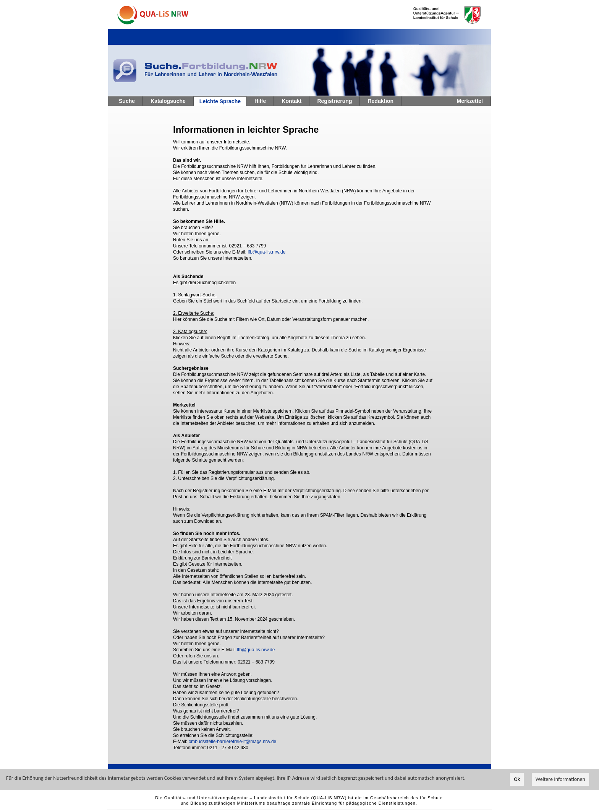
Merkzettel (470, 101)
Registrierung (334, 101)
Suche (127, 101)
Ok (517, 779)
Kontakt (291, 101)
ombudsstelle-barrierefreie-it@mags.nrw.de (233, 741)
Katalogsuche (168, 101)
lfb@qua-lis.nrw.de (266, 252)
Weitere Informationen (560, 779)
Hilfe (260, 101)
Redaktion (380, 101)
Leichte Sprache (220, 101)
